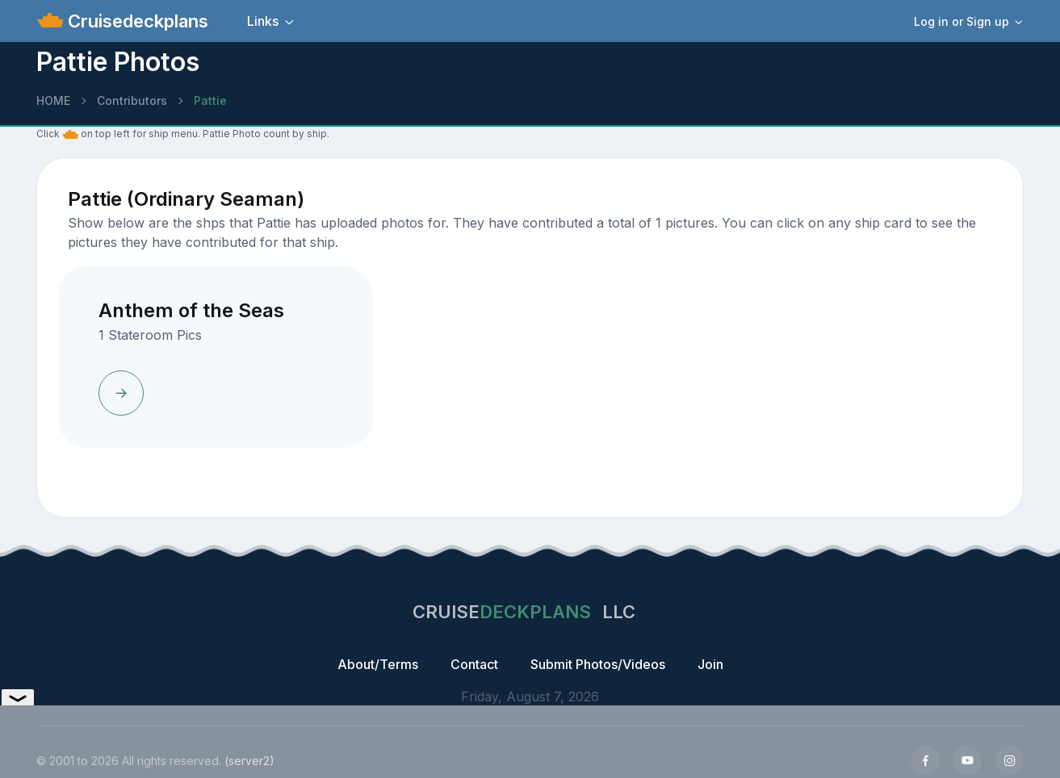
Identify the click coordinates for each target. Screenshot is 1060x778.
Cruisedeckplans (135, 20)
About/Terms (377, 664)
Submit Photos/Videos (597, 664)
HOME (53, 100)
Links (263, 21)
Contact (474, 664)
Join (710, 664)
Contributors (132, 100)
